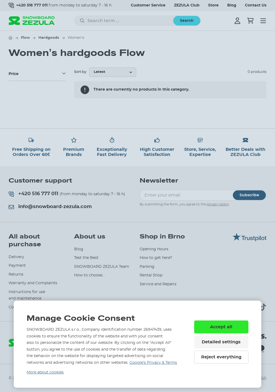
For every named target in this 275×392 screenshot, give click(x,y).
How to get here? (156, 258)
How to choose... (89, 275)
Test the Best (86, 258)
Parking (147, 267)
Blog (231, 5)
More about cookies (45, 372)
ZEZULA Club (187, 5)
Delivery (16, 257)
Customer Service (148, 5)
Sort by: (80, 72)
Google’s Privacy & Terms (153, 363)
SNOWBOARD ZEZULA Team (101, 267)
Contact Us (255, 5)
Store (213, 5)
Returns (16, 274)
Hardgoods (48, 38)
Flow (25, 38)
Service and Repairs (158, 284)
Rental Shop (151, 275)
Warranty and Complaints (33, 283)
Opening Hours (154, 249)
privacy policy (218, 204)
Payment (17, 266)
